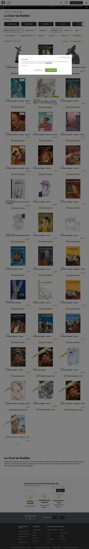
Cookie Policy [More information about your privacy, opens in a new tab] (48, 63)
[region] (45, 65)
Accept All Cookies (51, 70)
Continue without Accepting (64, 57)
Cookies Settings (38, 70)
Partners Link (24, 65)
